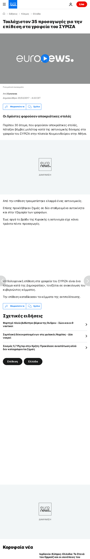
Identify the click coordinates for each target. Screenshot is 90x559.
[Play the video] (45, 58)
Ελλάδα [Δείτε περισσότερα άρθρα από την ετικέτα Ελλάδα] (33, 361)
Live (81, 4)
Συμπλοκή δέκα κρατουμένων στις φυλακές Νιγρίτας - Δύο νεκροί (38, 336)
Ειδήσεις (13, 14)
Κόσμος (25, 14)
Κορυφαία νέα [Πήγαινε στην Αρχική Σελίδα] (18, 547)
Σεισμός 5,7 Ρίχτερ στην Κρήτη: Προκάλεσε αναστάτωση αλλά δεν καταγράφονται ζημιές (39, 347)
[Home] (4, 13)
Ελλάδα (37, 14)
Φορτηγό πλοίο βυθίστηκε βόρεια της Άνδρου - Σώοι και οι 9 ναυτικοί (38, 324)
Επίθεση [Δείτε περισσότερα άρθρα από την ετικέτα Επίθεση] (12, 361)
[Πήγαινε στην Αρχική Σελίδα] (13, 4)
